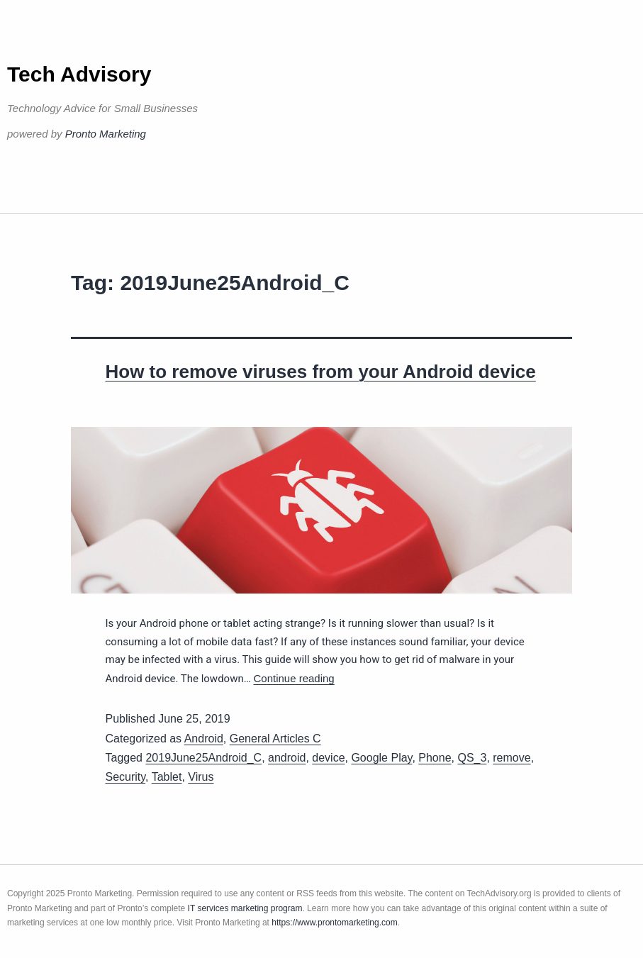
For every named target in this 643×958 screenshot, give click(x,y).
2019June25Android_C (203, 758)
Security (126, 777)
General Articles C (275, 739)
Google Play (381, 758)
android (287, 758)
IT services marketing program (245, 908)
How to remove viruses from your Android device (321, 371)
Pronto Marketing (105, 134)
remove (511, 758)
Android (203, 739)
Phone (434, 758)
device (328, 758)
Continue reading (293, 678)
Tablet (167, 777)
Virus (200, 777)
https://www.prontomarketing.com (334, 923)
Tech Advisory (79, 74)
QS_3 (471, 758)
